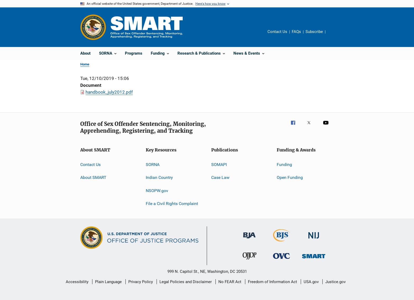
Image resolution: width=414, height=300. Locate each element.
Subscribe (314, 31)
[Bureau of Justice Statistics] (281, 242)
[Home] (146, 27)
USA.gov (311, 281)
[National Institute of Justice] (313, 239)
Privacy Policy (140, 281)
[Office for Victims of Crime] (281, 260)
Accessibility (77, 281)
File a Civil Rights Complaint (172, 203)
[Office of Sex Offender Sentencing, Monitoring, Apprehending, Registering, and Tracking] (313, 259)
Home (84, 64)
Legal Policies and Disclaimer (185, 281)
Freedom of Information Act (272, 281)
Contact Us (277, 31)
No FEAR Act (229, 281)
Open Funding (290, 177)
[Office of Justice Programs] (93, 27)
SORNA (152, 164)
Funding (284, 164)
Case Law (220, 177)
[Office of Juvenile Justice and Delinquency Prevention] (249, 260)
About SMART (93, 177)
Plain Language (108, 281)
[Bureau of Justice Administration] (249, 239)
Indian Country (159, 177)
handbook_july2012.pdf (109, 92)
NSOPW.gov (157, 190)
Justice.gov (335, 281)
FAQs (296, 31)
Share (333, 35)
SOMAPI (219, 164)
